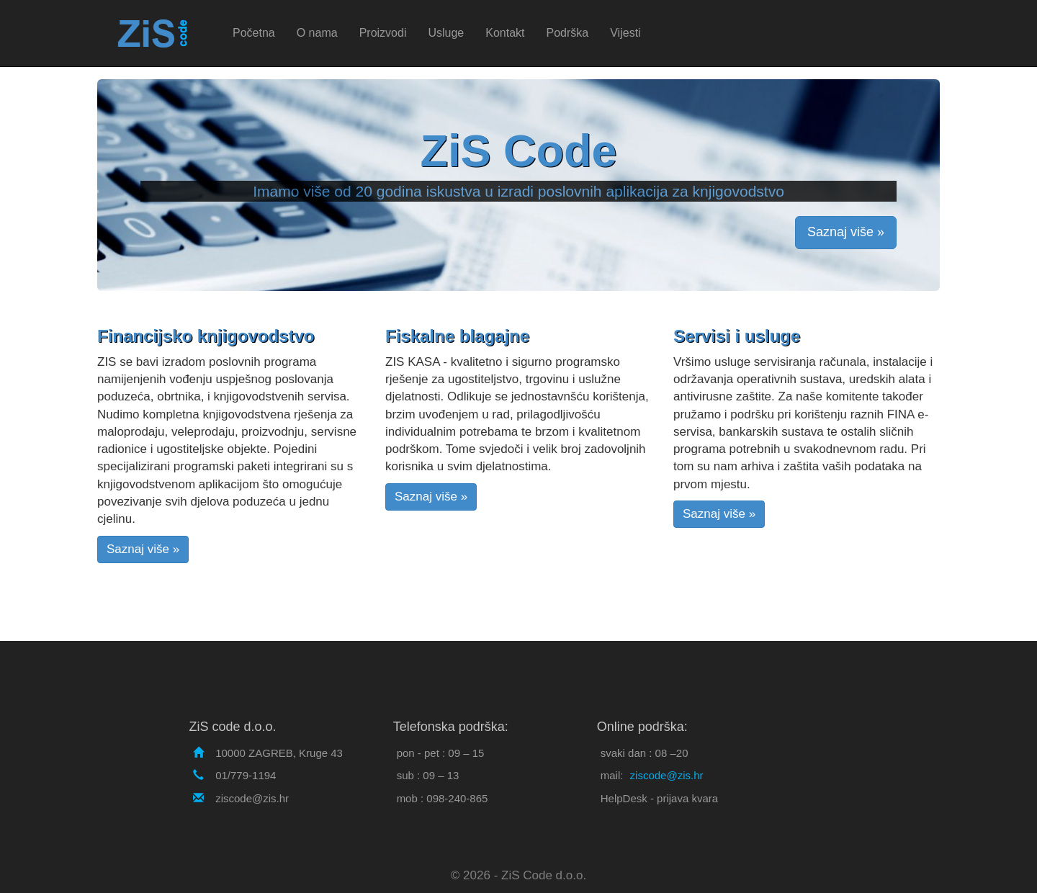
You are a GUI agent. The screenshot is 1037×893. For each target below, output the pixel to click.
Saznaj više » (845, 232)
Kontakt (504, 33)
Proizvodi (383, 33)
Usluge (446, 33)
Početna (254, 33)
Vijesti (625, 33)
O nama (317, 33)
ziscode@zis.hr (667, 775)
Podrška (568, 33)
